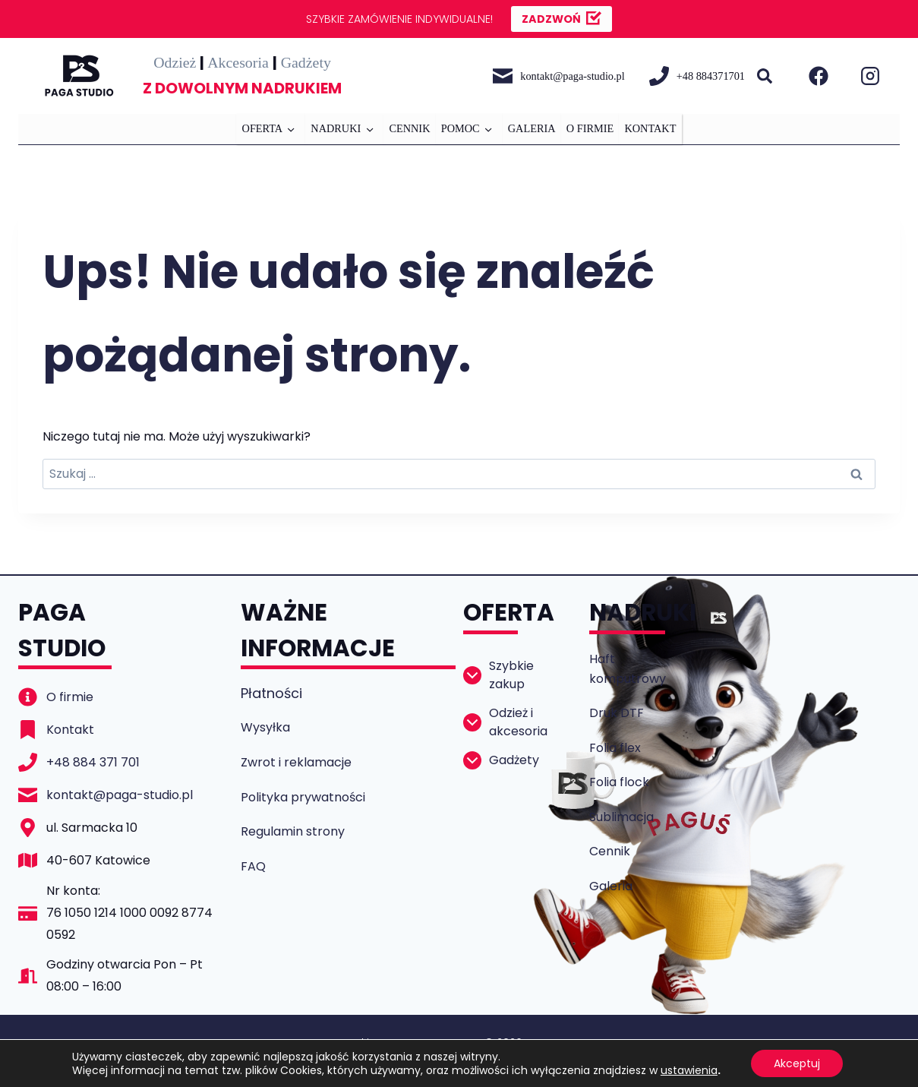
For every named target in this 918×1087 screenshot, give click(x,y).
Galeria (611, 886)
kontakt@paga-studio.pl (119, 795)
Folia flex (615, 748)
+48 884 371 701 (93, 762)
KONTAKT (650, 128)
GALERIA (532, 128)
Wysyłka (265, 727)
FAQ (253, 866)
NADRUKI (336, 128)
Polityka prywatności (303, 797)
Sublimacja (621, 817)
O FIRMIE (590, 128)
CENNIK (409, 128)
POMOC (460, 128)
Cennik (609, 851)
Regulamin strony (293, 831)
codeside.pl (488, 1060)
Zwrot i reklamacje (296, 762)
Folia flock (619, 782)
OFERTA (262, 128)
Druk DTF (616, 713)
